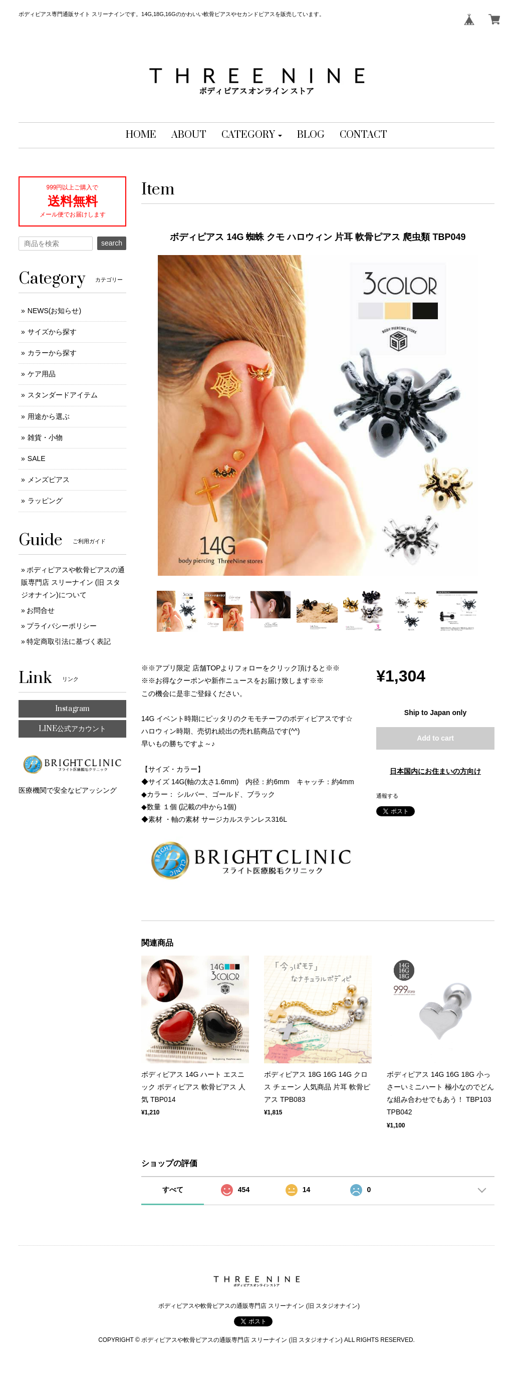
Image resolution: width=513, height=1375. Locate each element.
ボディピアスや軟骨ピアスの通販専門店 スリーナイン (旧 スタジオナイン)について (73, 582)
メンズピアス (49, 480)
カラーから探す (52, 353)
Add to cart (435, 738)
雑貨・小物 (45, 437)
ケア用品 (42, 374)
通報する (387, 796)
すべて (172, 1190)
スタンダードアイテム (63, 395)
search (111, 243)
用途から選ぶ (49, 416)
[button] (252, 135)
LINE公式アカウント (72, 729)
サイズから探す (52, 332)
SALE (37, 458)
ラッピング (45, 501)
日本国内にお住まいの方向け (435, 771)
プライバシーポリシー (62, 626)
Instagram (72, 709)
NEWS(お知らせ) (54, 311)
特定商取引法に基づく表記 (69, 641)
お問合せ (41, 610)
